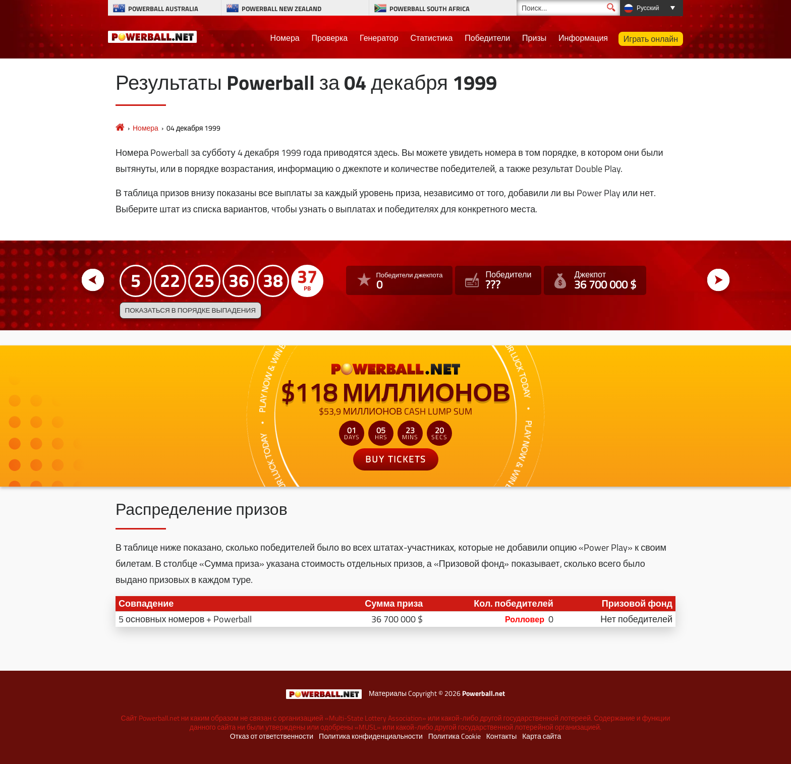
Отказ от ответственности (271, 736)
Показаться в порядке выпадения (190, 310)
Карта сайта (541, 736)
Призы (534, 38)
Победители (487, 38)
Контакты (501, 736)
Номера (285, 38)
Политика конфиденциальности (371, 736)
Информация (583, 38)
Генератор (379, 38)
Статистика (431, 38)
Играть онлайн (651, 39)
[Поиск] (568, 8)
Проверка (330, 38)
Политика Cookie (454, 736)
